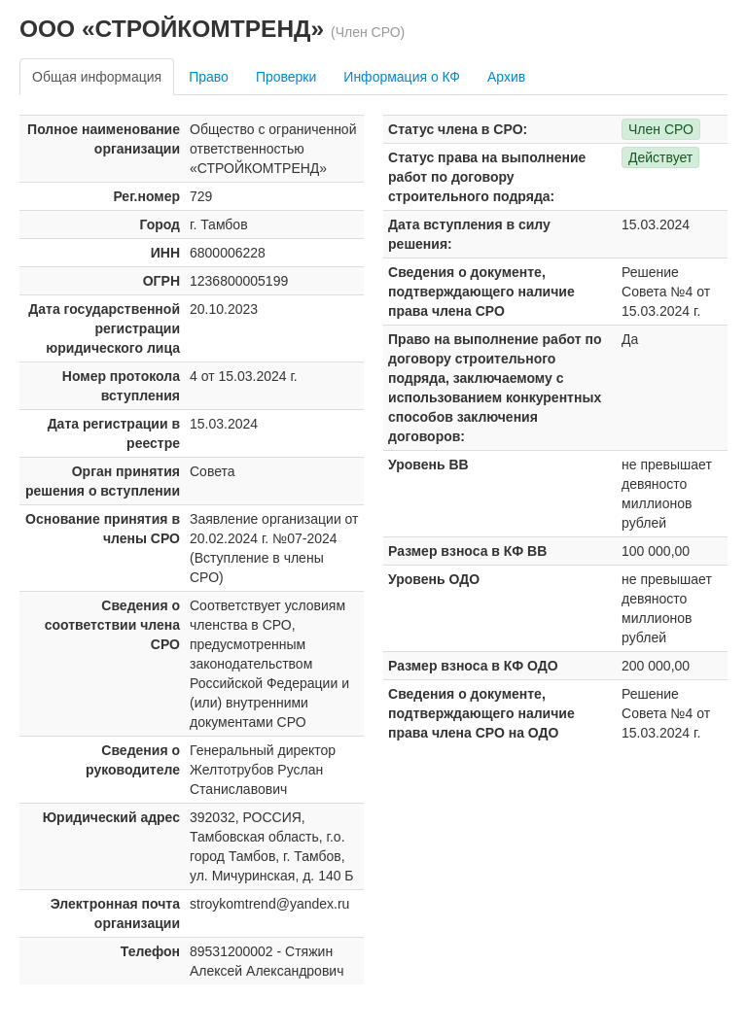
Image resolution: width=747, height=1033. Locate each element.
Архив (506, 77)
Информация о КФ (401, 77)
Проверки (286, 77)
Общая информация (96, 77)
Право (209, 77)
